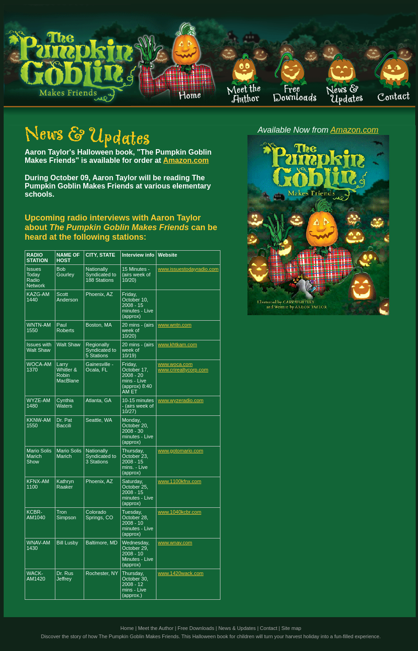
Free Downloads (195, 628)
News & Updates (237, 628)
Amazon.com (186, 160)
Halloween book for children (223, 636)
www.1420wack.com (181, 573)
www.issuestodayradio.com (188, 269)
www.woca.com (175, 364)
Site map (291, 628)
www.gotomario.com (180, 450)
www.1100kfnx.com (179, 481)
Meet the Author (156, 628)
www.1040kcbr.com (179, 512)
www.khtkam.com (177, 344)
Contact (268, 628)
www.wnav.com (175, 542)
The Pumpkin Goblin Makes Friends (139, 636)
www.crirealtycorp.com (183, 369)
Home (127, 628)
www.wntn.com (174, 325)
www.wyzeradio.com (181, 400)
